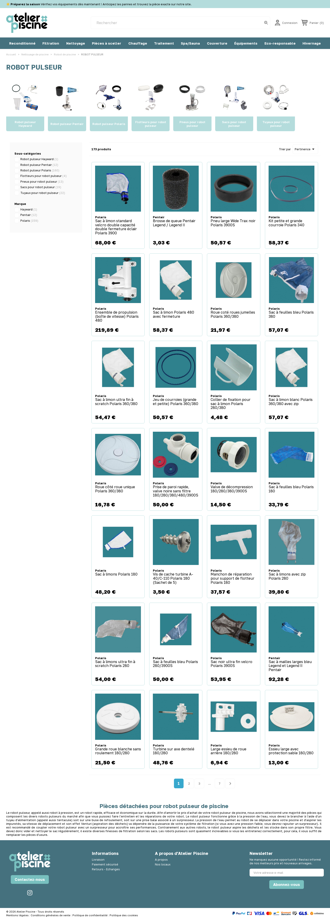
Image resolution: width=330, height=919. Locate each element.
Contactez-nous (30, 879)
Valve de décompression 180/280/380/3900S (232, 489)
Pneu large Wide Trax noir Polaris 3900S (233, 223)
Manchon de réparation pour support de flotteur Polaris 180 (232, 578)
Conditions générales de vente (51, 915)
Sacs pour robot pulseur (40, 187)
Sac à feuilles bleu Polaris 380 (291, 314)
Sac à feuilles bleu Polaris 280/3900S (175, 664)
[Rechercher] (180, 23)
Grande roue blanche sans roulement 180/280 (118, 751)
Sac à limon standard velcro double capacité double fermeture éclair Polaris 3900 (116, 227)
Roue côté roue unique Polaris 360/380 (115, 489)
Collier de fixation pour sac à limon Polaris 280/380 (230, 404)
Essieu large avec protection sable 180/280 (291, 751)
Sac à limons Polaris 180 (116, 574)
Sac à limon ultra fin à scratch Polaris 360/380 (116, 402)
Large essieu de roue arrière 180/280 (228, 751)
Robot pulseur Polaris (39, 170)
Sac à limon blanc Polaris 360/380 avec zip (291, 402)
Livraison (98, 859)
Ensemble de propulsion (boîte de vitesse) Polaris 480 (117, 316)
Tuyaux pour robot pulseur (42, 193)
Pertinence (305, 149)
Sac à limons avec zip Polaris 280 (287, 576)
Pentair (28, 215)
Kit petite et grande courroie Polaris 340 (286, 223)
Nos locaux (162, 864)
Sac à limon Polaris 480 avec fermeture (173, 314)
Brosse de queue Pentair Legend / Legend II (174, 223)
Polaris (29, 220)
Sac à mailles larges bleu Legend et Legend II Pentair (290, 666)
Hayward (28, 209)
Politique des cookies (124, 915)
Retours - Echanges (106, 869)
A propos (161, 859)
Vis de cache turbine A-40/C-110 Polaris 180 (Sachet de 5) (173, 578)
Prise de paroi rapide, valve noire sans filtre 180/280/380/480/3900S (175, 491)
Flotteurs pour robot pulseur (43, 176)
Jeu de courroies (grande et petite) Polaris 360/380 (175, 402)
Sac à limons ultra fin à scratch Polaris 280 (115, 664)
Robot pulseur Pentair (39, 165)
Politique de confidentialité (90, 915)
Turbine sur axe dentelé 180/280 (173, 751)
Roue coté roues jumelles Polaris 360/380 (233, 314)
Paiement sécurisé (105, 864)
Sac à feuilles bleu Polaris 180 (291, 489)
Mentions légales (17, 915)
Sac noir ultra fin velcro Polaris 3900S (231, 664)
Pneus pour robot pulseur (41, 181)
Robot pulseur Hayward (39, 159)
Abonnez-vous (286, 884)
